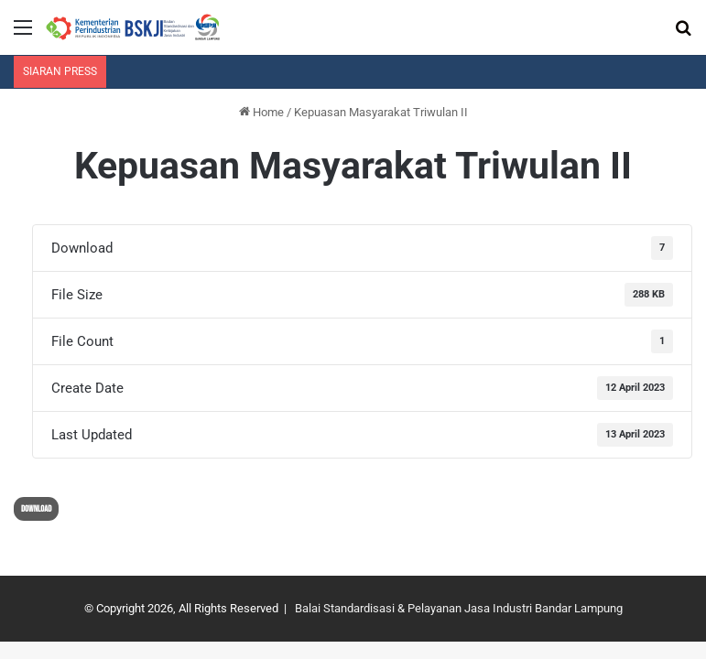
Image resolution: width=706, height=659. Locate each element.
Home (261, 112)
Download (36, 508)
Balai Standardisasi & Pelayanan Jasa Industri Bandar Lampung (459, 608)
